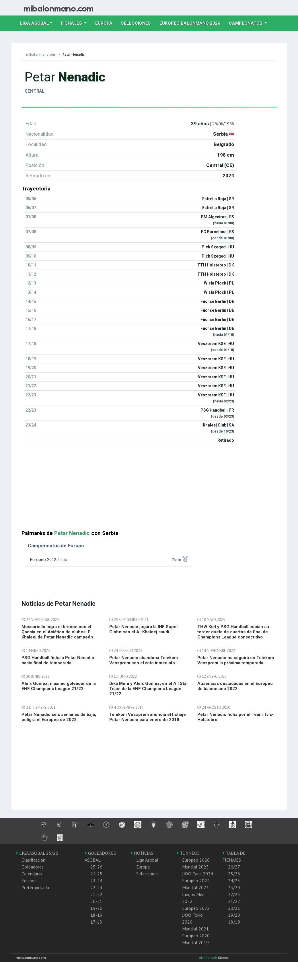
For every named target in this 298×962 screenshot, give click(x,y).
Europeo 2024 (196, 880)
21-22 (96, 894)
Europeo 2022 (196, 908)
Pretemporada (35, 887)
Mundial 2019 (195, 942)
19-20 (96, 908)
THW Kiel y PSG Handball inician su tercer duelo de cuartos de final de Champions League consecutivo (233, 632)
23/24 (234, 887)
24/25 (234, 880)
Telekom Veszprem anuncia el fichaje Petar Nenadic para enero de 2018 (147, 717)
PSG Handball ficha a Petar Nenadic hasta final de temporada (58, 660)
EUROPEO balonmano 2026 (192, 23)
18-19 (96, 915)
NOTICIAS (142, 853)
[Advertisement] (149, 490)
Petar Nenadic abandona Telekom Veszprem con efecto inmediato (143, 660)
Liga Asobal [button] (34, 23)
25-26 (96, 867)
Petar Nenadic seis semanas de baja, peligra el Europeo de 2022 (59, 717)
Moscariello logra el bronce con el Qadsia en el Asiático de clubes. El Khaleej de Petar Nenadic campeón (57, 632)
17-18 (96, 922)
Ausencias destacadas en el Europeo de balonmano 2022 (235, 686)
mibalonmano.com (41, 54)
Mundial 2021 (195, 929)
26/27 (234, 867)
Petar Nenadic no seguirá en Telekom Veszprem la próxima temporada (235, 660)
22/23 (234, 894)
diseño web (208, 957)
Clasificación (33, 860)
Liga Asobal (147, 860)
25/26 (234, 874)
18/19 (234, 922)
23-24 (96, 880)
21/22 (234, 901)
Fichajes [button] (72, 23)
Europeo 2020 (196, 935)
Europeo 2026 (196, 860)
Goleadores (33, 867)
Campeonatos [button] (246, 23)
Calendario (32, 874)
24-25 (96, 874)
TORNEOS (188, 853)
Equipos (29, 880)
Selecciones (138, 23)
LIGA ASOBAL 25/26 (37, 853)
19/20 (234, 915)
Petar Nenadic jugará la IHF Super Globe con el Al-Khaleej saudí (143, 629)
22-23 (96, 887)
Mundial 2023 (195, 887)
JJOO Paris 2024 (197, 874)
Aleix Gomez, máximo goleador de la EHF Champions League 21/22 (59, 686)
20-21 (96, 901)
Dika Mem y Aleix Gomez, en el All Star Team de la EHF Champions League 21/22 (148, 688)
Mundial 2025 (195, 867)
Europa (106, 23)
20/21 (234, 908)
